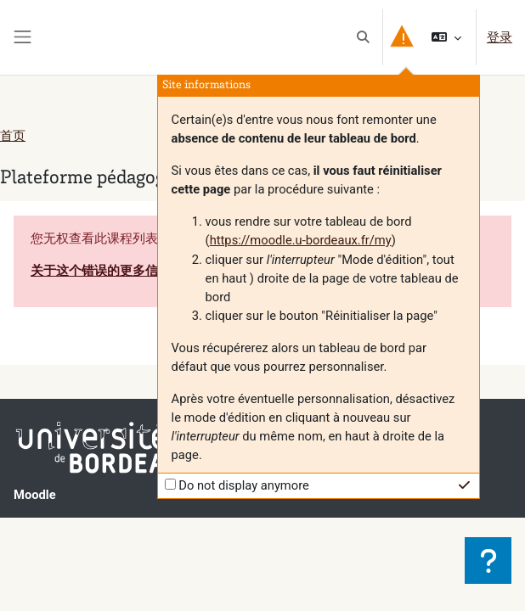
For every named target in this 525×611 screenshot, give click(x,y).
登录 (499, 37)
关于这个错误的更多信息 (101, 270)
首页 (12, 135)
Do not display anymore (243, 485)
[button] (362, 37)
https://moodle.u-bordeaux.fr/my (301, 240)
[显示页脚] (488, 560)
